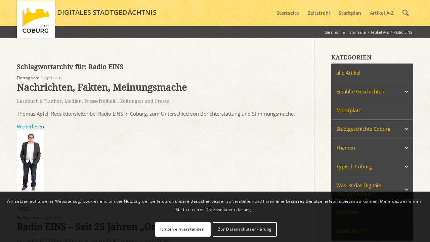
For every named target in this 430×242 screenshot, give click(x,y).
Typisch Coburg (354, 166)
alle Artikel (348, 72)
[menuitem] (287, 13)
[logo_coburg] (36, 22)
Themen (345, 147)
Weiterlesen (30, 126)
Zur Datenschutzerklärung (245, 229)
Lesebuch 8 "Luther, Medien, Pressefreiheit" (67, 101)
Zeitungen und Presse (144, 101)
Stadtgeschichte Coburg (363, 128)
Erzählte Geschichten (360, 91)
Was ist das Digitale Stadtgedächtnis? (358, 189)
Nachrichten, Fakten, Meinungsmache (102, 87)
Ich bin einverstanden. (183, 229)
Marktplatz (348, 110)
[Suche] (405, 13)
